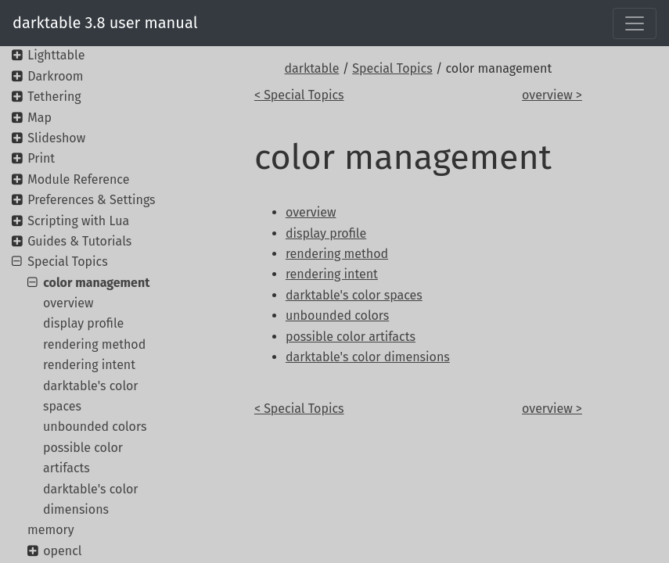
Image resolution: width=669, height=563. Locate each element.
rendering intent (89, 364)
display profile (83, 323)
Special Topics (392, 68)
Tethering (54, 96)
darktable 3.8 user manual (105, 22)
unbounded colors (94, 426)
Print (41, 158)
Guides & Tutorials (79, 241)
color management (96, 282)
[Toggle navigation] (634, 23)
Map (39, 117)
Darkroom (55, 76)
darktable (312, 68)
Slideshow (56, 138)
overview (68, 303)
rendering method (94, 344)
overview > (552, 95)
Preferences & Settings (91, 199)
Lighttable (56, 55)
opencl (62, 550)
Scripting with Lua (78, 220)
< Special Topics (299, 95)
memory (50, 529)
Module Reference (78, 179)
